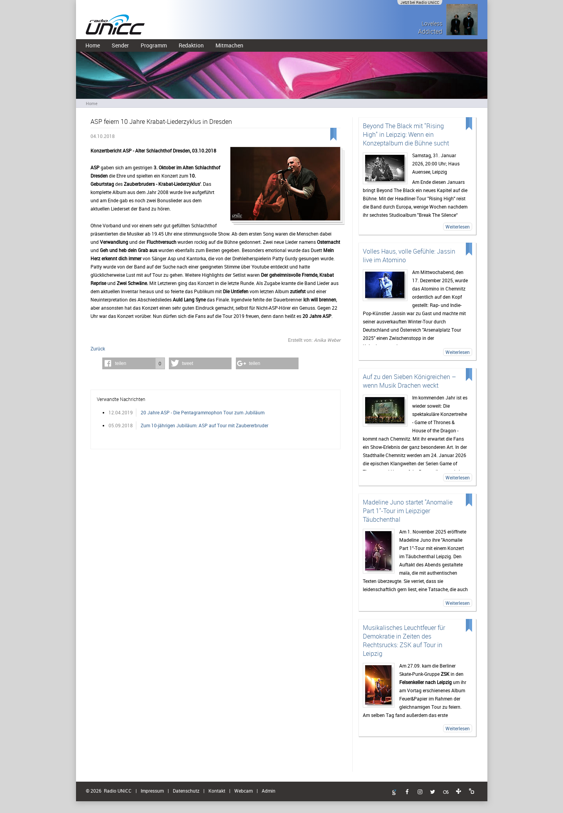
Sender (120, 45)
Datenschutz (186, 791)
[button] (133, 363)
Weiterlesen (457, 226)
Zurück (98, 348)
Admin (268, 791)
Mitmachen (229, 45)
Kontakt (216, 791)
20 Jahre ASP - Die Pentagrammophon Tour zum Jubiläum (202, 412)
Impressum (152, 791)
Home (92, 45)
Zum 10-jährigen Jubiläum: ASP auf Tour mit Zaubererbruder (204, 425)
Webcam (243, 791)
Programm (154, 45)
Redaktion (191, 45)
